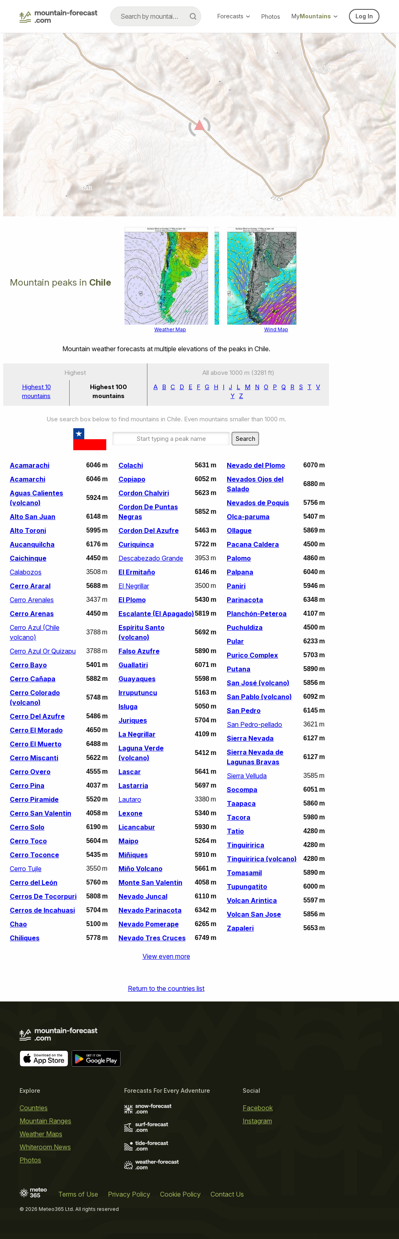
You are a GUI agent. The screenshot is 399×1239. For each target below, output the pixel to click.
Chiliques (24, 938)
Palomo (239, 558)
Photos (270, 16)
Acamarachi (29, 465)
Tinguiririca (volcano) (262, 859)
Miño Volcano (140, 869)
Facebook (258, 1108)
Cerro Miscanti (34, 758)
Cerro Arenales (32, 600)
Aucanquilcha (32, 544)
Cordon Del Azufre (148, 530)
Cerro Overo (30, 772)
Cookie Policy (180, 1194)
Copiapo (131, 479)
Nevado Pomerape (148, 924)
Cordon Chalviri (143, 493)
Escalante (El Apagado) (156, 614)
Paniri (236, 586)
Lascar (129, 772)
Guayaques (137, 679)
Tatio (235, 831)
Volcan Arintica (252, 900)
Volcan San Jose (254, 914)
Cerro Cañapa (32, 679)
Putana (238, 669)
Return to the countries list (166, 988)
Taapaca (241, 803)
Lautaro (129, 799)
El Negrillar (133, 586)
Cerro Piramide (34, 799)
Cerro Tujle (26, 869)
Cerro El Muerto (35, 744)
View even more (166, 956)
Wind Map (276, 329)
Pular (235, 641)
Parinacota (245, 600)
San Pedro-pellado (254, 724)
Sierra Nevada (250, 738)
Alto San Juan (32, 517)
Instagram (257, 1121)
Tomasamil (244, 873)
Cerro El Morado (36, 730)
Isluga (128, 706)
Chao (18, 924)
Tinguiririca (245, 845)
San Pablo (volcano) (259, 697)
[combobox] (155, 16)
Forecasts (233, 16)
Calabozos (26, 572)
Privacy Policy (129, 1194)
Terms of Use (78, 1194)
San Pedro (244, 710)
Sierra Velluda (247, 776)
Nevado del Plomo (256, 465)
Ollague (239, 530)
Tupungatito (247, 886)
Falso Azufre (139, 651)
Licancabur (136, 827)
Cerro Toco (28, 841)
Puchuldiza (245, 627)
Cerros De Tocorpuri (43, 896)
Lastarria (133, 785)
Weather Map (170, 329)
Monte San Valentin (150, 882)
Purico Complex (252, 655)
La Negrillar (137, 734)
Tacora (238, 817)
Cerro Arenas (32, 614)
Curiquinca (136, 544)
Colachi (130, 465)
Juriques (132, 720)
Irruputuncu (137, 693)
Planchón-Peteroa (257, 614)
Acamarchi (27, 479)
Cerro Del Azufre (37, 716)
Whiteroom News (45, 1147)
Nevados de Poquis (258, 503)
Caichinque (28, 558)
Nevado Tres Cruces (152, 938)
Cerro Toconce (34, 855)
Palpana (240, 572)
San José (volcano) (258, 683)
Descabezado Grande (150, 558)
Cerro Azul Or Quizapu (43, 651)
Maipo (128, 841)
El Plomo (132, 600)
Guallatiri (133, 665)
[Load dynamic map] (199, 127)
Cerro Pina (27, 785)
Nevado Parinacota (150, 910)
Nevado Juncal (142, 896)
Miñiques (133, 855)
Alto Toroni (28, 530)
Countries (34, 1108)
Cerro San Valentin (40, 813)
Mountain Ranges (45, 1121)
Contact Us (227, 1194)
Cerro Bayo (28, 665)
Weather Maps (41, 1134)
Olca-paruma (248, 517)
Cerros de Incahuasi (42, 910)
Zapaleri (240, 928)
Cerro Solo (27, 827)
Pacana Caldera (253, 544)
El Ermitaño (136, 572)
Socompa (242, 790)
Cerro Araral (30, 586)
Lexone (130, 813)
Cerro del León (33, 882)
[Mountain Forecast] (58, 16)
